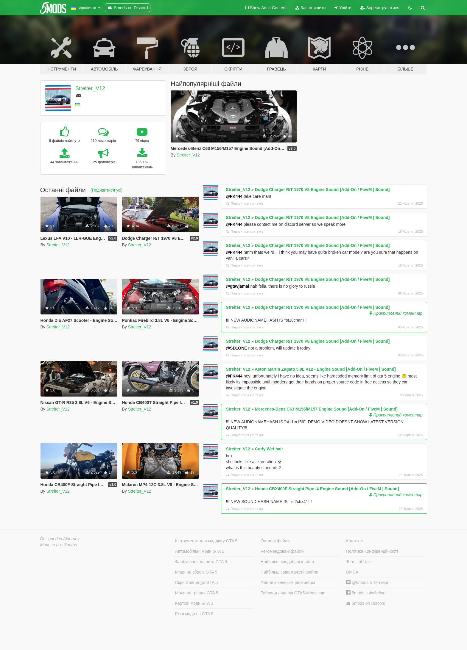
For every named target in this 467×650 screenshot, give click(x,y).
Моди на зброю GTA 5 (196, 572)
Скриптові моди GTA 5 (196, 582)
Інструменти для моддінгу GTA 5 (206, 540)
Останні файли (275, 540)
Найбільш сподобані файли (287, 561)
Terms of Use (358, 561)
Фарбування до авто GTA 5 (201, 561)
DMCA (352, 572)
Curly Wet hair (269, 449)
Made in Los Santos (58, 544)
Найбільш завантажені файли (289, 572)
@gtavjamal (237, 286)
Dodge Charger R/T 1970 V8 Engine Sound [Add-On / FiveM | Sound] (322, 189)
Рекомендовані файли (282, 551)
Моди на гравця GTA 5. (197, 593)
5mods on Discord (365, 603)
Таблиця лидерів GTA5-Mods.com (293, 593)
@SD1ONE (236, 348)
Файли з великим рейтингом (288, 582)
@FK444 (234, 196)
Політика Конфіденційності (372, 551)
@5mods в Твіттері (367, 582)
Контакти (354, 540)
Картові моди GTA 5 (194, 603)
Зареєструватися (379, 7)
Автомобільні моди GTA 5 (199, 551)
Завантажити (310, 7)
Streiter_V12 (90, 88)
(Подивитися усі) (107, 190)
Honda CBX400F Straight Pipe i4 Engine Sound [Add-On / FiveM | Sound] (327, 488)
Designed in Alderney (60, 538)
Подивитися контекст (244, 203)
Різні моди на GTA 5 (194, 613)
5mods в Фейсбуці (366, 593)
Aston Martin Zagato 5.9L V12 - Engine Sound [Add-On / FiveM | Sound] (325, 369)
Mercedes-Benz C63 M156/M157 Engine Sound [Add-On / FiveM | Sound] (326, 409)
